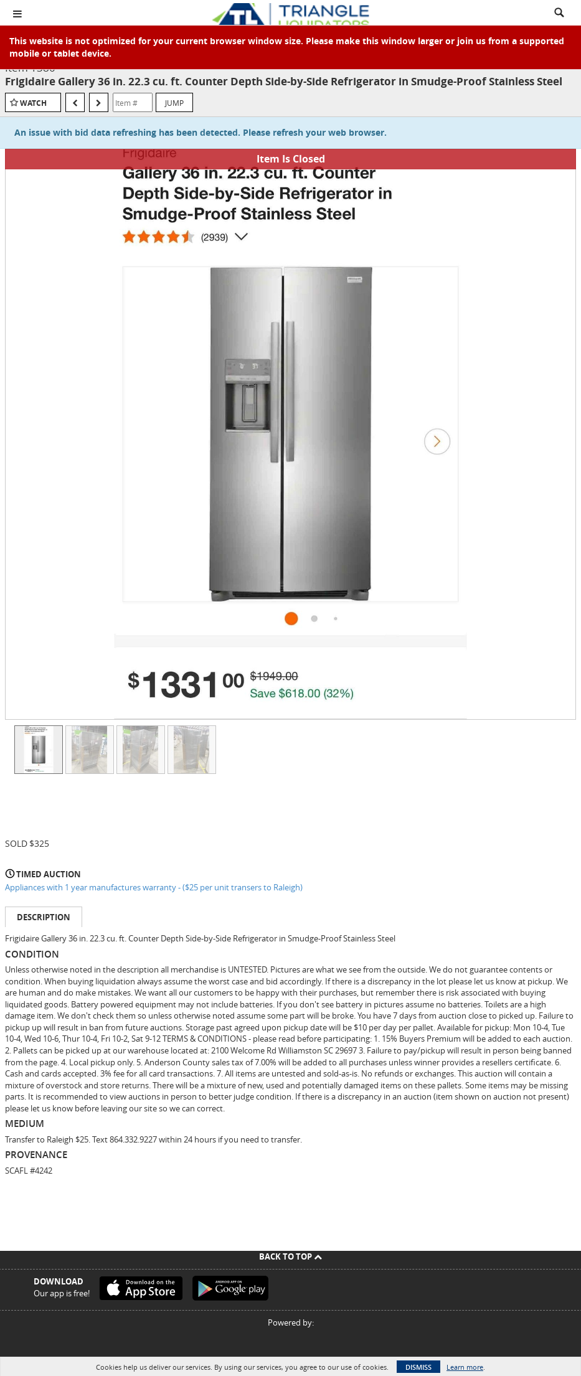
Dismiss (418, 1367)
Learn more (464, 1367)
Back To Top (290, 1256)
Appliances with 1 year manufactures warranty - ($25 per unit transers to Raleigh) (154, 887)
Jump (174, 103)
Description (43, 917)
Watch (33, 103)
